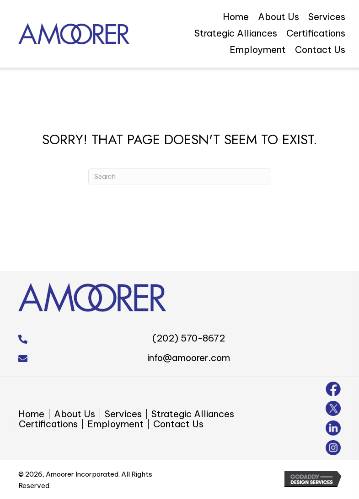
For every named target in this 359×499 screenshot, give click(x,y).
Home (31, 414)
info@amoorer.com (188, 357)
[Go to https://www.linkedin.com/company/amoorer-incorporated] (333, 428)
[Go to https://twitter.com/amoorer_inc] (333, 408)
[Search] (179, 176)
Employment (115, 424)
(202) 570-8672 (188, 338)
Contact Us (178, 424)
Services (123, 414)
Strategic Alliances (192, 414)
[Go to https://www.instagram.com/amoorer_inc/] (333, 447)
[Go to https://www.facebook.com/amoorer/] (333, 389)
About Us (74, 414)
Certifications (48, 424)
